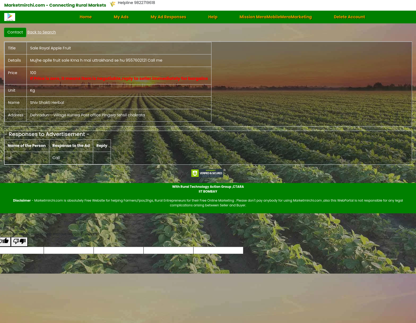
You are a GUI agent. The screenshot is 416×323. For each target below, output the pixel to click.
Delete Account (349, 17)
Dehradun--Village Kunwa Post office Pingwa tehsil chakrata (87, 115)
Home (86, 17)
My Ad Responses (168, 17)
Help (213, 17)
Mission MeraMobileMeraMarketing (276, 17)
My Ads (121, 17)
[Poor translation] (19, 242)
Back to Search (41, 32)
